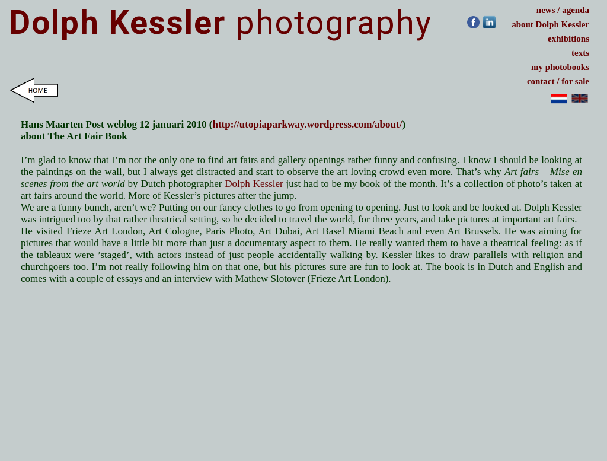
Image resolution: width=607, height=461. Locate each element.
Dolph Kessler (255, 183)
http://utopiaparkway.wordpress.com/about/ (307, 124)
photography (220, 23)
